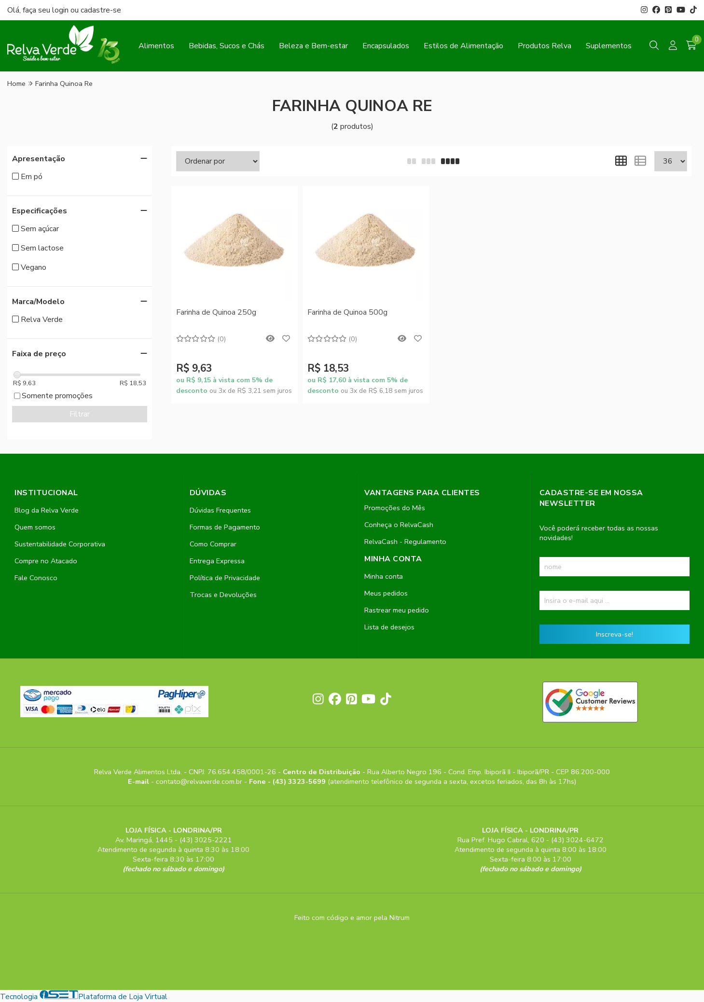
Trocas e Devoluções (223, 594)
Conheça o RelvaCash (398, 524)
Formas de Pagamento (225, 527)
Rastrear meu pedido (396, 610)
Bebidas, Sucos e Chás (226, 46)
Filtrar (79, 414)
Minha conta (383, 576)
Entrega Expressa (217, 561)
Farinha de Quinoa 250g (216, 312)
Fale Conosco (35, 578)
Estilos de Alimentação (463, 46)
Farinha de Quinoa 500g (347, 312)
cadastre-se (101, 10)
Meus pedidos (386, 593)
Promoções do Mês (394, 508)
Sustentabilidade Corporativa (59, 544)
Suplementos (609, 46)
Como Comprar (213, 544)
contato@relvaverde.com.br (200, 781)
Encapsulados (385, 46)
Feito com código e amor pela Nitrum (352, 917)
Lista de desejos (389, 627)
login (61, 10)
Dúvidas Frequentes (220, 510)
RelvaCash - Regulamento (405, 541)
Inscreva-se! (614, 634)
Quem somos (34, 527)
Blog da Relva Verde (46, 510)
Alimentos (156, 46)
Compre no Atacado (45, 561)
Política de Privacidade (225, 578)
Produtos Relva (544, 46)
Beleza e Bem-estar (313, 46)
